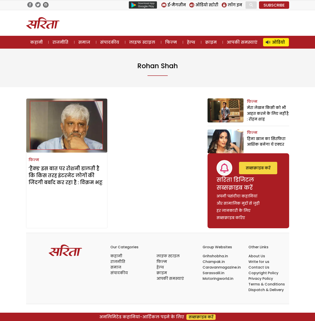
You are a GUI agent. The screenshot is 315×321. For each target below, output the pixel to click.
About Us (256, 256)
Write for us (258, 261)
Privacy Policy (260, 278)
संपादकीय (109, 42)
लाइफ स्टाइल (142, 42)
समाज (84, 42)
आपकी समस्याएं (242, 42)
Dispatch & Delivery (266, 289)
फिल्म (171, 42)
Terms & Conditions (266, 284)
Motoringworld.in (218, 278)
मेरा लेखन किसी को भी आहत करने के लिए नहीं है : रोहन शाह (268, 113)
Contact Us (258, 267)
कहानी (36, 42)
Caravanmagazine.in (222, 267)
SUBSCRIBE (274, 5)
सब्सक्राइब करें (258, 168)
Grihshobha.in (215, 256)
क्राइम (211, 42)
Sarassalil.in (213, 273)
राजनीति (60, 42)
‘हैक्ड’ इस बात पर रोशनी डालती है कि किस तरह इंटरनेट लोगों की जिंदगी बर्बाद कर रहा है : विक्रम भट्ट (66, 175)
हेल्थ (191, 42)
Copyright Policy (263, 273)
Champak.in (214, 261)
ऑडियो (278, 42)
